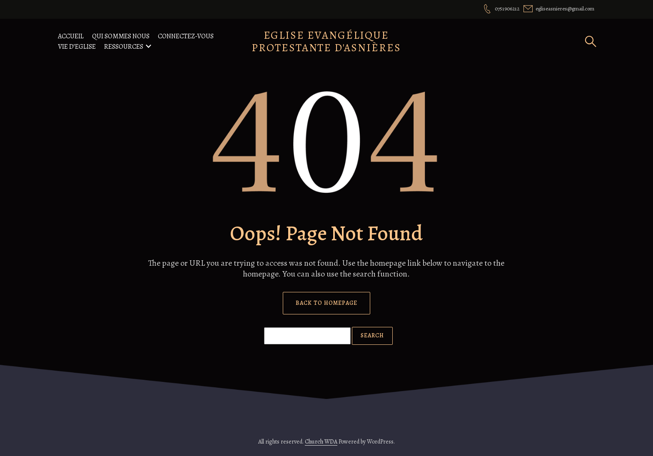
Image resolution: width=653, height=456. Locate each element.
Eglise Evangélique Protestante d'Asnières (326, 41)
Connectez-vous (186, 36)
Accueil (71, 36)
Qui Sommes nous (121, 36)
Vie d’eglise (77, 46)
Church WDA (321, 442)
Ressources (123, 46)
